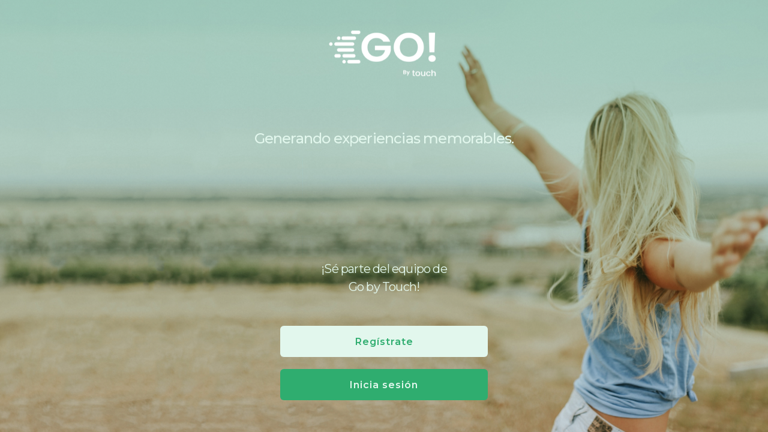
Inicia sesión (384, 385)
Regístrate (384, 341)
